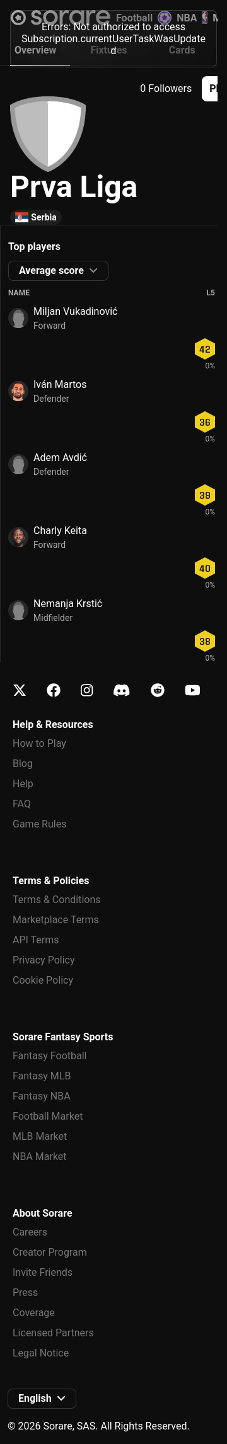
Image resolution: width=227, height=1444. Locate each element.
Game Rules (39, 824)
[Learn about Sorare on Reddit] (158, 690)
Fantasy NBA (42, 1096)
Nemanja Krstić (67, 604)
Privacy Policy (44, 960)
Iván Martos (59, 384)
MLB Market (40, 1136)
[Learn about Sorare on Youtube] (193, 690)
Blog (23, 764)
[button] (58, 271)
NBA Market (40, 1157)
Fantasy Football (49, 1056)
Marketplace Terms (56, 920)
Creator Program (50, 1252)
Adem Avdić (60, 457)
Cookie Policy (43, 980)
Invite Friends (43, 1272)
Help (23, 784)
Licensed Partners (53, 1333)
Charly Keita (60, 531)
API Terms (36, 940)
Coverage (34, 1313)
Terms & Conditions (57, 900)
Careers (30, 1232)
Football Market (48, 1116)
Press (25, 1293)
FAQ (22, 804)
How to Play (39, 743)
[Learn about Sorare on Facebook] (54, 690)
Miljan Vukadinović (75, 311)
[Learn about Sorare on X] (20, 690)
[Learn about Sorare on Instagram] (87, 690)
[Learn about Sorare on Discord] (122, 690)
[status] (113, 36)
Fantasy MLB (42, 1076)
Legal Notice (41, 1353)
